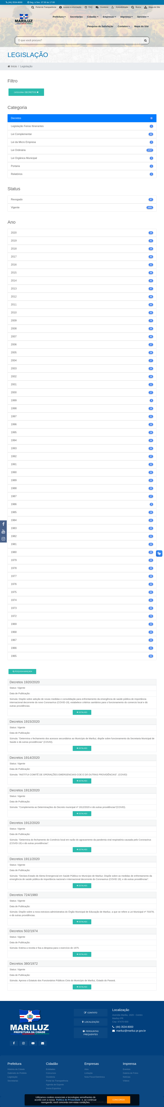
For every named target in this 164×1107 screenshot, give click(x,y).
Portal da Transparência (57, 1081)
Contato (90, 1012)
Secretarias (76, 16)
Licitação (88, 1073)
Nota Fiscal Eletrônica (94, 1077)
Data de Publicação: (20, 693)
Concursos (51, 1073)
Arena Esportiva (53, 1088)
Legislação (12, 1077)
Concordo (118, 1100)
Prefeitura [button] (59, 16)
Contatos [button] (124, 26)
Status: (13, 688)
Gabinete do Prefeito (17, 1073)
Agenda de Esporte (55, 1084)
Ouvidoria (50, 1077)
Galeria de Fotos (130, 1073)
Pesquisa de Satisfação (100, 26)
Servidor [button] (143, 16)
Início (12, 66)
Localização (90, 1022)
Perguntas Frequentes (91, 1032)
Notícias (126, 1077)
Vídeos (126, 1081)
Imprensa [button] (126, 16)
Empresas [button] (109, 16)
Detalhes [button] (82, 712)
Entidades (50, 1069)
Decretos (26, 92)
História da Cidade (16, 1069)
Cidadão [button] (92, 16)
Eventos (126, 1069)
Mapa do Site (141, 26)
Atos (86, 1069)
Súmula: (14, 699)
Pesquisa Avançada (22, 671)
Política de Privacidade (68, 1100)
